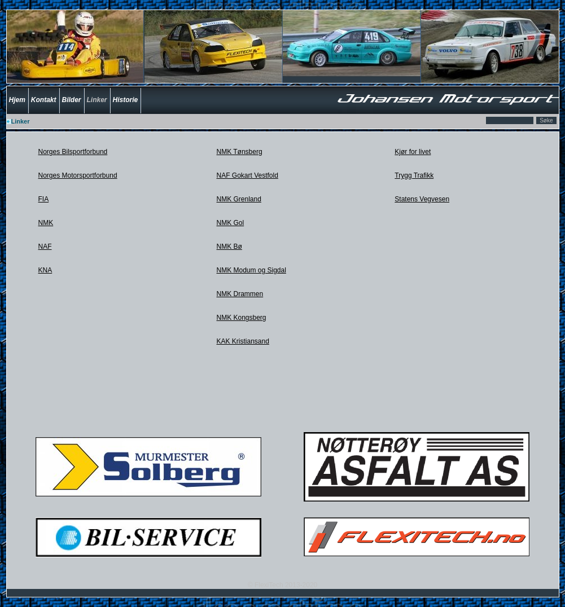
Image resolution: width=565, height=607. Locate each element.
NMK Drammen (239, 294)
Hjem (17, 100)
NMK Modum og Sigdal (251, 270)
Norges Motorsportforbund (77, 175)
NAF (45, 246)
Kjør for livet (413, 152)
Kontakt (43, 100)
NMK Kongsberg (241, 318)
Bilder (71, 100)
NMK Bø (229, 246)
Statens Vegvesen (422, 199)
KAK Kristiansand (242, 341)
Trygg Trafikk (414, 175)
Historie (125, 100)
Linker (97, 100)
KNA (45, 270)
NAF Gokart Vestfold (247, 175)
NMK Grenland (238, 199)
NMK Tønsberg (239, 152)
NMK (46, 223)
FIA (43, 199)
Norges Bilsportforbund (73, 152)
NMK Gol (230, 223)
